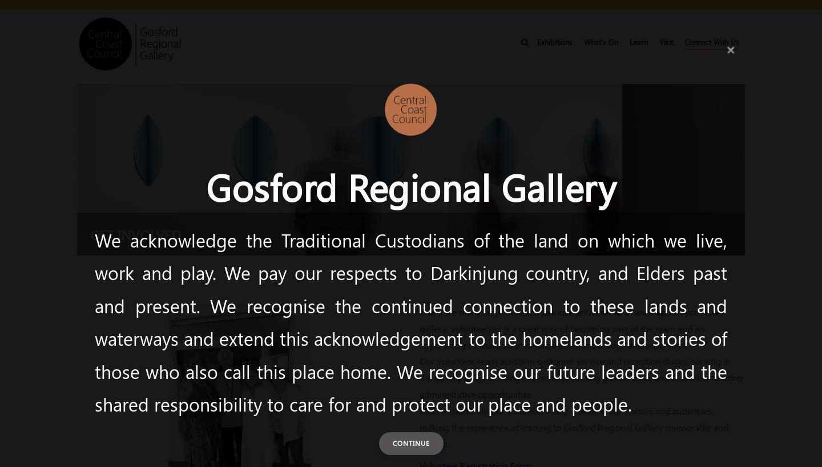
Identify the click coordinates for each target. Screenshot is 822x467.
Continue (411, 443)
